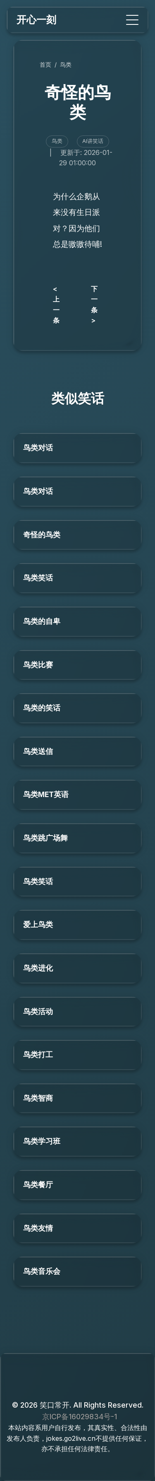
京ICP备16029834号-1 (79, 1416)
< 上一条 (56, 305)
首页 (45, 64)
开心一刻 (36, 20)
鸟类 (66, 64)
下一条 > (94, 305)
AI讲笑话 (92, 141)
